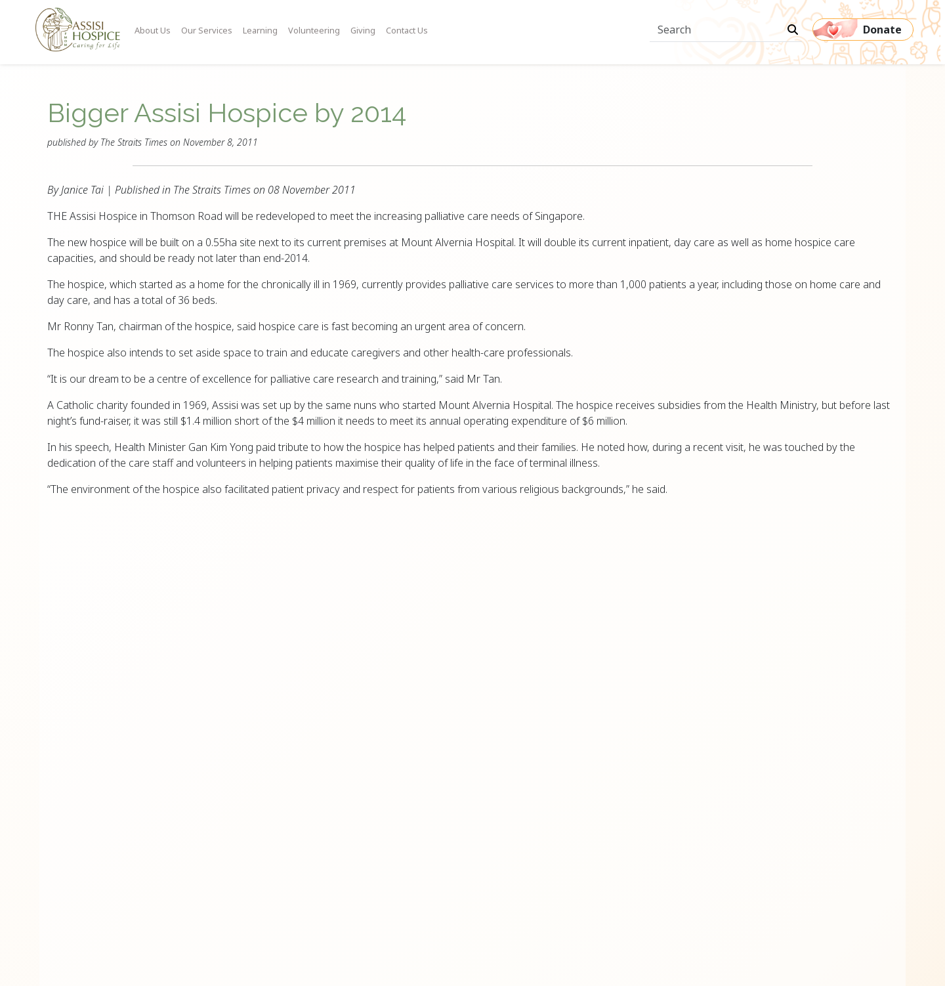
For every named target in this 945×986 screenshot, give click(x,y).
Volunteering (314, 30)
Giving (362, 30)
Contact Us (407, 30)
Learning (260, 30)
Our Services (206, 30)
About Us (153, 30)
